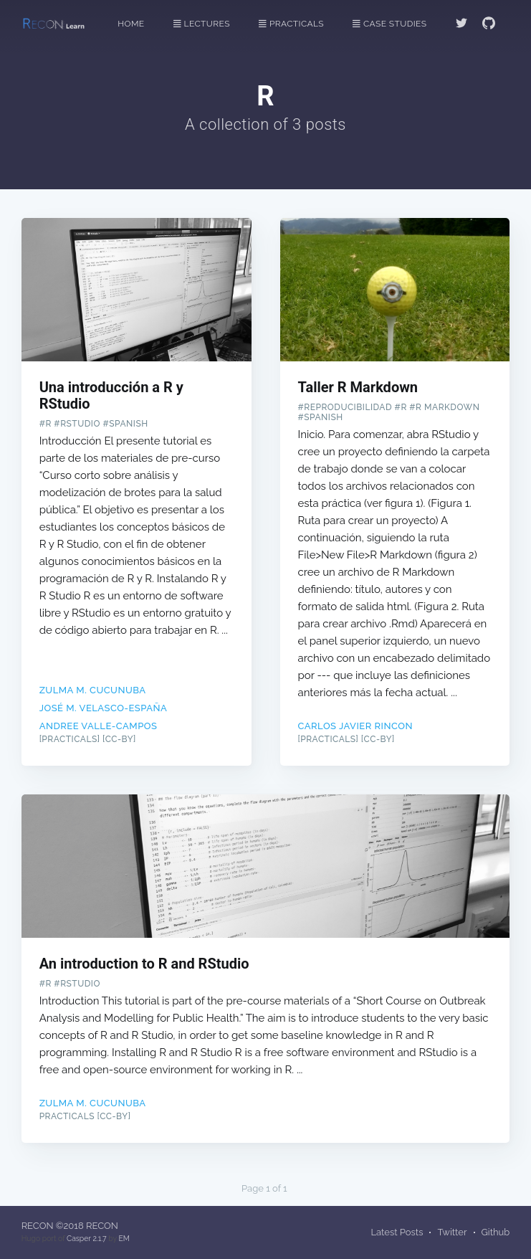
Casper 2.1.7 (86, 1238)
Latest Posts (396, 1232)
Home (131, 24)
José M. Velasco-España (103, 708)
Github (496, 1232)
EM (123, 1238)
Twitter (452, 1232)
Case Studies (389, 24)
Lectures (201, 24)
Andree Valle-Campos (98, 726)
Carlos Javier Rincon (355, 726)
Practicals (291, 24)
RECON (37, 1225)
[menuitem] (138, 24)
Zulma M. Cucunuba (92, 690)
